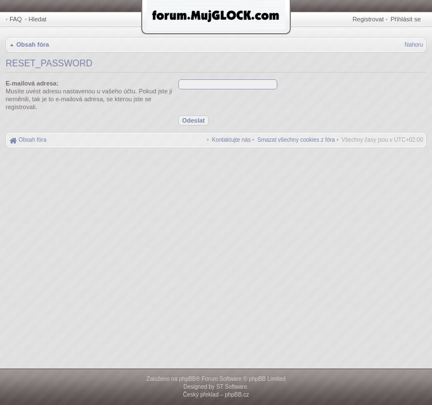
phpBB (187, 379)
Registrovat (368, 19)
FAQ (16, 19)
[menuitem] (296, 140)
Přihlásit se (405, 19)
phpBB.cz (237, 395)
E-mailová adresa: (32, 83)
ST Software (231, 387)
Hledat (38, 19)
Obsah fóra (32, 44)
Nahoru (413, 45)
